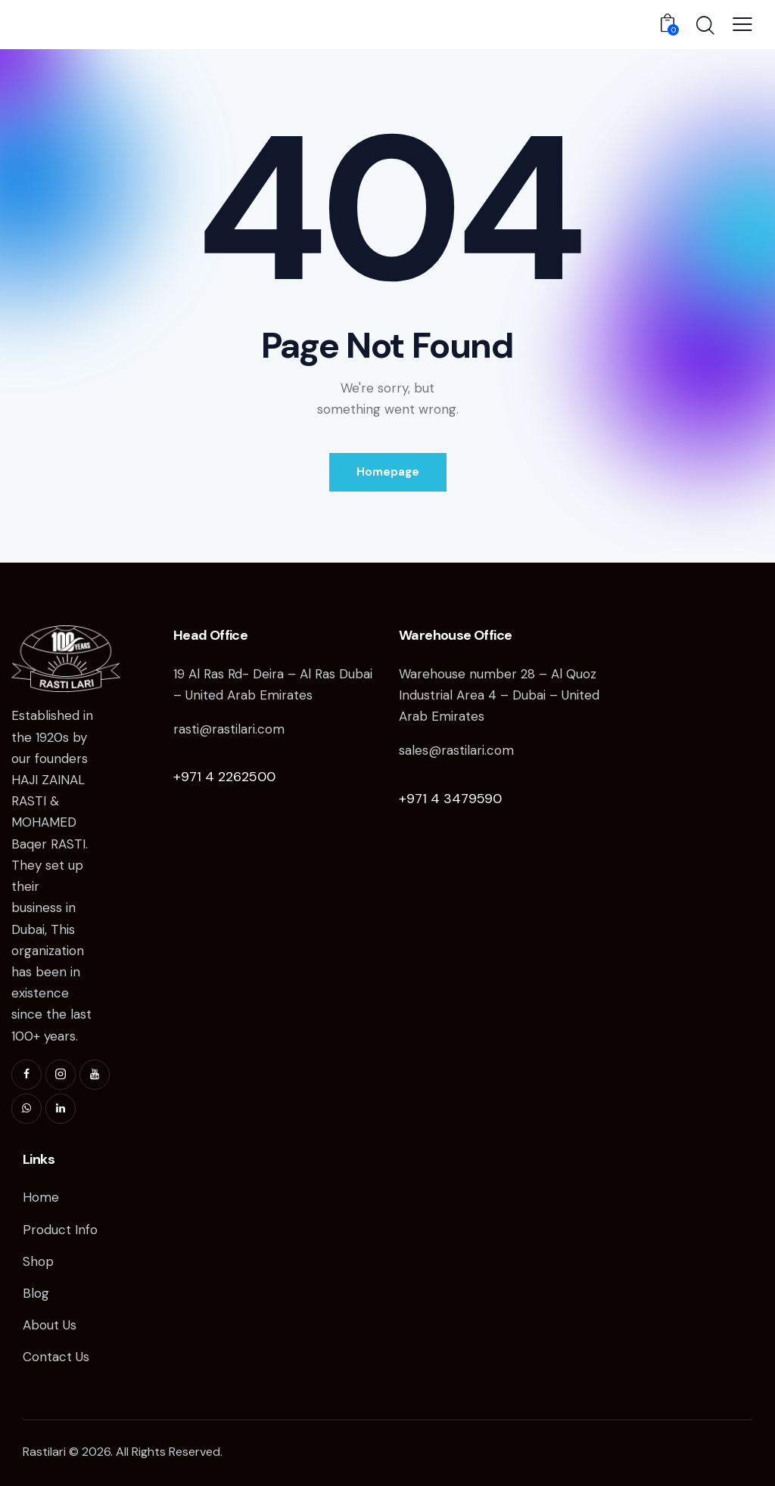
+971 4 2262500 (224, 777)
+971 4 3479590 (450, 799)
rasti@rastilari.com (229, 729)
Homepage (387, 471)
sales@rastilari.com (456, 750)
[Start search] (704, 26)
